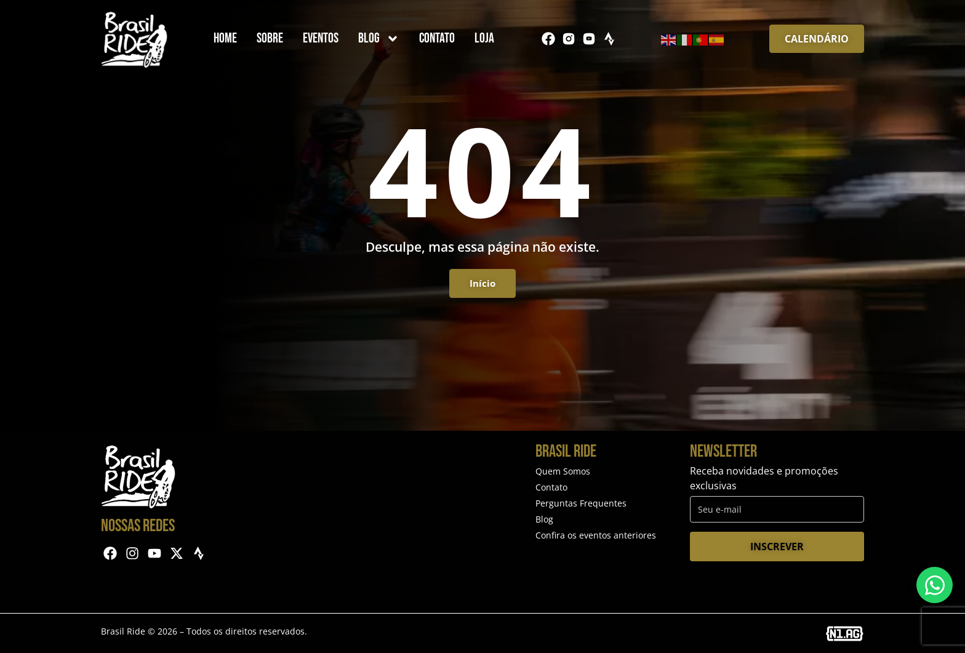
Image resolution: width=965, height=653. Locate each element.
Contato (437, 38)
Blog (378, 39)
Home (225, 38)
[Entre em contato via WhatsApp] (934, 585)
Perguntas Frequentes (581, 503)
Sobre (270, 38)
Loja (484, 38)
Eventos (320, 38)
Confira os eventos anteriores (595, 535)
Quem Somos (562, 471)
